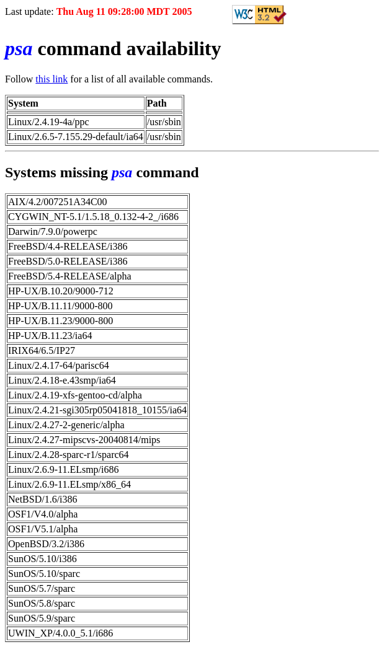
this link (51, 79)
